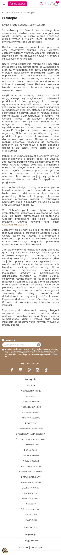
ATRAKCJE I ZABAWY (31, 477)
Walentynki (31, 520)
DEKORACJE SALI (32, 461)
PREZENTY (32, 504)
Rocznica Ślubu (31, 493)
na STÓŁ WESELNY (31, 455)
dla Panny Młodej (32, 412)
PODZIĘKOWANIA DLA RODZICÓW (31, 434)
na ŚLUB (31, 385)
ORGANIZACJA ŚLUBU (31, 407)
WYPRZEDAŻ (32, 515)
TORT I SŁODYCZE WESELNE (31, 471)
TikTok (46, 370)
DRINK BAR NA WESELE (31, 482)
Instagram (37, 370)
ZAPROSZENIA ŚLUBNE (32, 391)
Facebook (12, 370)
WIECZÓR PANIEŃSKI (31, 498)
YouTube (20, 370)
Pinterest (29, 370)
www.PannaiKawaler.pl (15, 224)
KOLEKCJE (31, 396)
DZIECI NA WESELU (31, 488)
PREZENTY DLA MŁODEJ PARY (31, 428)
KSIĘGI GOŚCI (31, 450)
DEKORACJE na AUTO (32, 466)
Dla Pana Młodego (31, 418)
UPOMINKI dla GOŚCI (31, 445)
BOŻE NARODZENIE (31, 401)
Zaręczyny (32, 423)
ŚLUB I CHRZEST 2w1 (31, 509)
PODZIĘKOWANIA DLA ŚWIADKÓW (31, 439)
